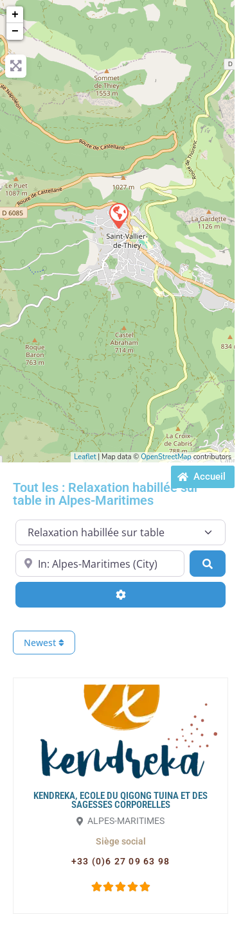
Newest (44, 642)
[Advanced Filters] (120, 595)
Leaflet (85, 457)
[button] (120, 841)
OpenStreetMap (166, 457)
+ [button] (15, 14)
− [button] (15, 31)
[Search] (208, 563)
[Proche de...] (99, 563)
